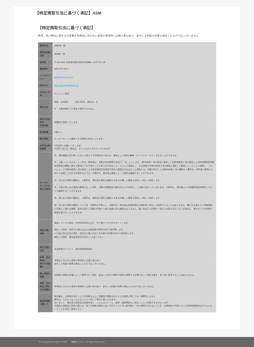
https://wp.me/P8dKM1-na (66, 85)
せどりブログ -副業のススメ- (70, 342)
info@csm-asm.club (63, 77)
